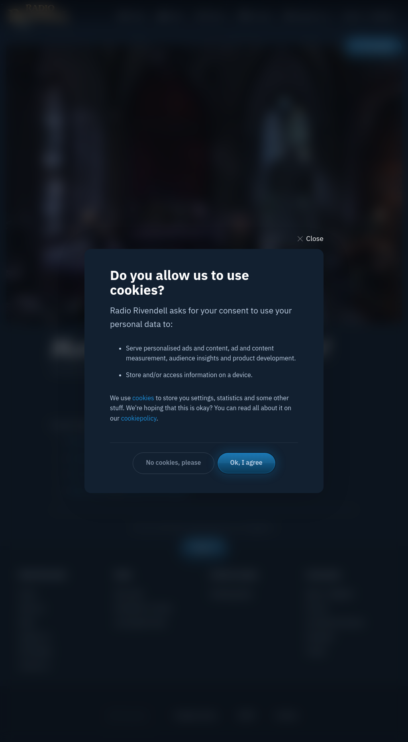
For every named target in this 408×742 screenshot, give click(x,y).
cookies (143, 398)
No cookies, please (173, 462)
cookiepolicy (139, 418)
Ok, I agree (246, 462)
